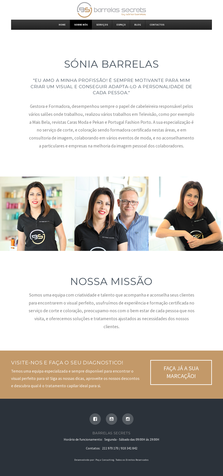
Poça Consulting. (105, 459)
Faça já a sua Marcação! (181, 371)
